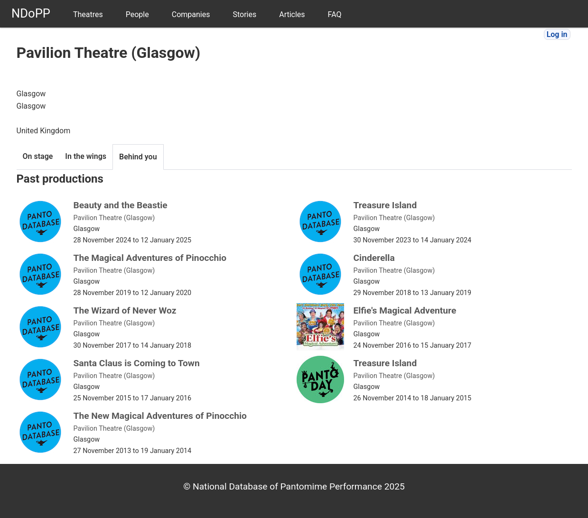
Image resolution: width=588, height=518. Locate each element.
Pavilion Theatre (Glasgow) (114, 218)
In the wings (85, 156)
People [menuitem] (137, 14)
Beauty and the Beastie (121, 205)
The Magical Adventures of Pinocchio (150, 257)
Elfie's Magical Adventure (405, 310)
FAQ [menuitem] (335, 14)
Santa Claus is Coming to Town (137, 363)
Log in (557, 34)
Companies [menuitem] (191, 14)
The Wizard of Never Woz (125, 310)
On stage (38, 156)
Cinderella (374, 257)
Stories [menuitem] (244, 14)
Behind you (138, 156)
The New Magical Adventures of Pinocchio (160, 415)
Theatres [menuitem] (88, 14)
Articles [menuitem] (292, 14)
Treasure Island (385, 205)
